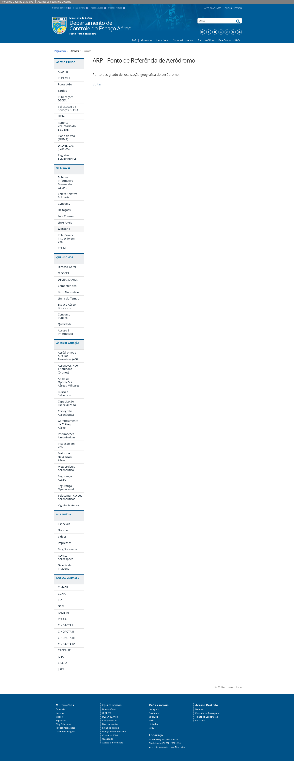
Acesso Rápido (65, 62)
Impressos (61, 720)
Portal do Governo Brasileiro (17, 1)
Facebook (154, 713)
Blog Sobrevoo (63, 724)
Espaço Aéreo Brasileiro (114, 731)
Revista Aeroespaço (65, 727)
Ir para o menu (81, 8)
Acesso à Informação (112, 742)
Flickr (151, 720)
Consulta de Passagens (207, 713)
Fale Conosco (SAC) (229, 40)
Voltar (97, 84)
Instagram (154, 709)
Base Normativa (110, 724)
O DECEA (106, 713)
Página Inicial (60, 51)
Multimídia (63, 514)
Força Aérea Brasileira (83, 34)
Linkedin (153, 724)
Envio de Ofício (205, 40)
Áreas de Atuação (68, 343)
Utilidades (63, 167)
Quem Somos (64, 257)
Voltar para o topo (230, 687)
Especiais (60, 709)
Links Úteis (162, 40)
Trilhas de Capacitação (206, 716)
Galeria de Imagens (65, 731)
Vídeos (59, 716)
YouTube (153, 716)
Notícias (60, 713)
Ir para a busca (98, 8)
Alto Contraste (213, 8)
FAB (134, 40)
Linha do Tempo (110, 727)
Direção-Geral (109, 709)
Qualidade (107, 739)
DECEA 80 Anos (110, 716)
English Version (233, 8)
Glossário (146, 40)
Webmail (199, 709)
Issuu (151, 727)
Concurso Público (111, 735)
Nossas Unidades (67, 577)
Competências (109, 720)
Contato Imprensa (183, 40)
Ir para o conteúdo (61, 8)
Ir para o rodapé (116, 8)
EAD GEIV (200, 720)
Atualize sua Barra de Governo (54, 1)
